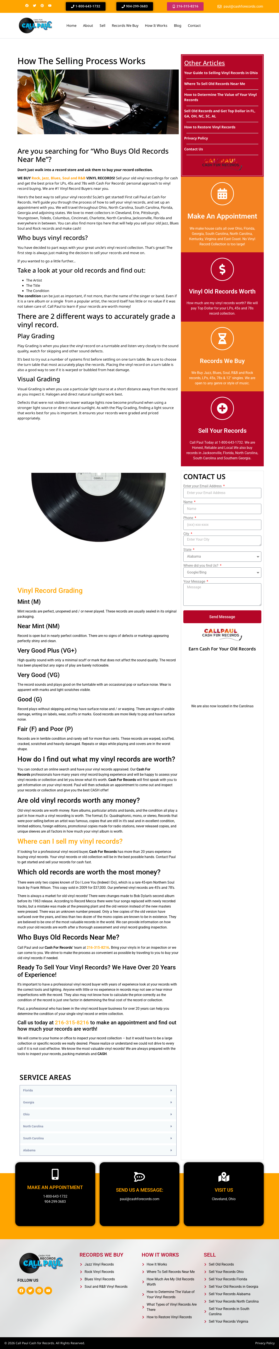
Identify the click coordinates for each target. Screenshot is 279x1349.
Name (188, 502)
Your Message (194, 581)
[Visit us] (223, 1176)
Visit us (224, 1190)
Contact (194, 25)
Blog (177, 25)
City (186, 534)
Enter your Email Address (203, 486)
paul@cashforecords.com (139, 1199)
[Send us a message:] (139, 1176)
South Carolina (33, 1138)
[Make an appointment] (55, 1174)
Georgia (28, 1102)
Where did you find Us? (201, 565)
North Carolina (33, 1126)
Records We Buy (125, 25)
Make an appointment (55, 1187)
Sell (102, 25)
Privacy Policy (265, 1343)
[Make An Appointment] (222, 193)
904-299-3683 (55, 1202)
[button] (98, 1090)
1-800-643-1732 (55, 1196)
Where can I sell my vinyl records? (70, 841)
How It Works (156, 25)
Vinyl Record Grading (50, 590)
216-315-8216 (98, 947)
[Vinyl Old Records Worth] (222, 269)
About (88, 25)
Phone (188, 518)
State (187, 549)
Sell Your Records (222, 430)
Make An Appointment (222, 216)
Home (71, 25)
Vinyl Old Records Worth (222, 291)
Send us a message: (139, 1190)
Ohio (26, 1114)
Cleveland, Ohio (224, 1199)
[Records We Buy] (222, 338)
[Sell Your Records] (222, 408)
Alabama (29, 1150)
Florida (28, 1090)
